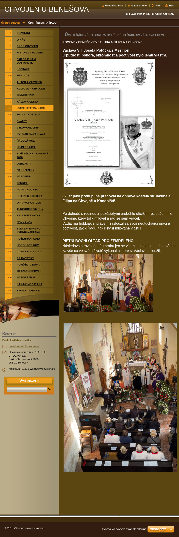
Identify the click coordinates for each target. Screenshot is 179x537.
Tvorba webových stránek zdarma (124, 529)
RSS (157, 5)
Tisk (171, 5)
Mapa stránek (139, 5)
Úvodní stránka (114, 5)
